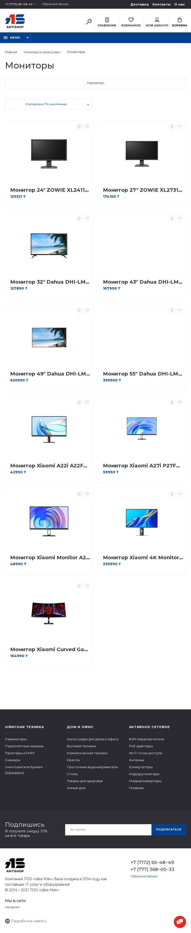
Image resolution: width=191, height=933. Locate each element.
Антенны (136, 763)
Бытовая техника (81, 749)
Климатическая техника (87, 756)
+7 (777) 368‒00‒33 (152, 872)
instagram (13, 910)
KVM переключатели (146, 742)
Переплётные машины (24, 749)
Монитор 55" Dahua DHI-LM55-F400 (143, 376)
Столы (72, 777)
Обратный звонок (62, 4)
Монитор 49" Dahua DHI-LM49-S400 (50, 376)
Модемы (136, 791)
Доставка (139, 4)
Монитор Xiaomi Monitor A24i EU (50, 560)
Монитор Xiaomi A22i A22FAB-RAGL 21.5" (50, 468)
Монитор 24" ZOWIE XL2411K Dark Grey (50, 193)
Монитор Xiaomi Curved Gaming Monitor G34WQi (50, 652)
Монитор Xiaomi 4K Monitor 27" (143, 560)
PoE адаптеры (141, 749)
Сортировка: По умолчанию (46, 108)
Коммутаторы (141, 770)
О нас (179, 4)
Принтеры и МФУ (20, 756)
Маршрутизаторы (144, 777)
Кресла (73, 763)
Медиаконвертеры (145, 784)
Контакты (161, 4)
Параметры (96, 86)
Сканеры (12, 763)
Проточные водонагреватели (92, 770)
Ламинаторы (16, 742)
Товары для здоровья (85, 784)
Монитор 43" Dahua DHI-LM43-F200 (143, 285)
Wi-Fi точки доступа (145, 756)
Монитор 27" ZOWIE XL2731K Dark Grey (143, 193)
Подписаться (167, 832)
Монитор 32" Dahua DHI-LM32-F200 (50, 285)
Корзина (179, 23)
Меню (12, 40)
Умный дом (76, 791)
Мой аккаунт (157, 23)
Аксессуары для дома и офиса (92, 742)
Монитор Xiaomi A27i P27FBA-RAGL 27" (143, 468)
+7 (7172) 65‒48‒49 (21, 4)
